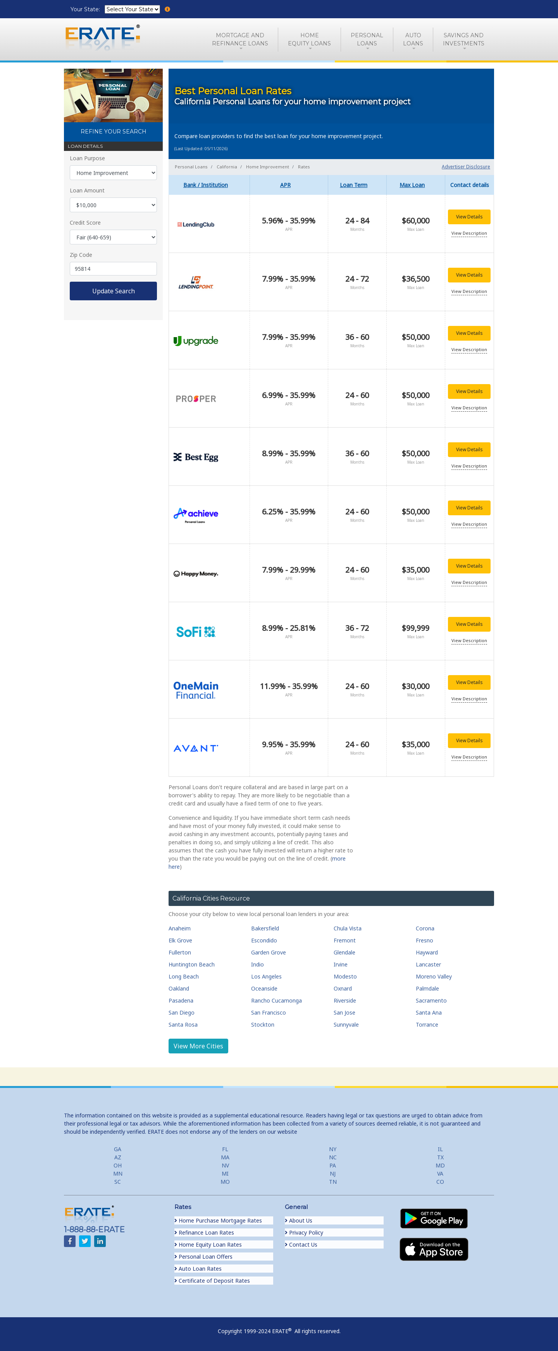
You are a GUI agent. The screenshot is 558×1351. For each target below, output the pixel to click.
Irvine (341, 964)
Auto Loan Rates (198, 1268)
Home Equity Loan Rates (208, 1244)
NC (333, 1157)
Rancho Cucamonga (276, 1000)
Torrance (427, 1024)
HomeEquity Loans (309, 39)
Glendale (344, 952)
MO (225, 1181)
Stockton (262, 1024)
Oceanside (264, 988)
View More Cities (198, 1046)
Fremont (345, 940)
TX (440, 1157)
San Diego (182, 1012)
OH (118, 1165)
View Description (469, 233)
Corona (425, 928)
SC (117, 1181)
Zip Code (81, 254)
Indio (257, 964)
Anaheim (180, 928)
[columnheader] (209, 185)
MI (225, 1173)
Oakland (179, 988)
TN (333, 1181)
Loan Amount (87, 190)
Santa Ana (429, 1012)
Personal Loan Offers (203, 1256)
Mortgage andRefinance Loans (240, 39)
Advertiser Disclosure (466, 166)
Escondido (264, 940)
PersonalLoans (367, 39)
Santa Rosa (183, 1024)
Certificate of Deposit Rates (212, 1280)
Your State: (86, 9)
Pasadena (181, 1000)
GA (117, 1149)
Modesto (345, 976)
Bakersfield (265, 928)
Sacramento (431, 1000)
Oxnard (343, 988)
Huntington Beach (192, 964)
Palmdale (427, 988)
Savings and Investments (463, 39)
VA (440, 1173)
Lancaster (428, 964)
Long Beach (184, 976)
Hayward (427, 952)
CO (440, 1181)
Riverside (345, 1000)
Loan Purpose (87, 158)
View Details (469, 216)
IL (440, 1149)
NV (225, 1165)
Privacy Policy (304, 1232)
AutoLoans (413, 39)
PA (332, 1165)
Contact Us (301, 1244)
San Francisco (268, 1012)
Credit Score (85, 222)
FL (225, 1149)
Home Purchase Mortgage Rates (218, 1220)
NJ (333, 1173)
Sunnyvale (346, 1024)
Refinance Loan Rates (204, 1232)
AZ (117, 1157)
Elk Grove (180, 940)
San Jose (344, 1012)
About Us (298, 1220)
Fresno (424, 940)
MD (440, 1165)
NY (332, 1149)
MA (225, 1157)
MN (117, 1173)
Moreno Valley (434, 976)
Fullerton (180, 952)
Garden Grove (268, 952)
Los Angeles (266, 976)
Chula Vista (348, 928)
